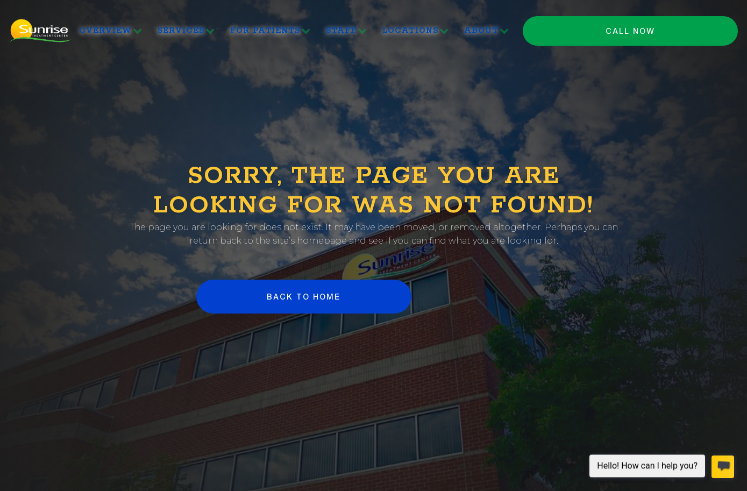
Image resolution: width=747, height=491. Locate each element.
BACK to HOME (303, 296)
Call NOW (630, 31)
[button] (111, 31)
